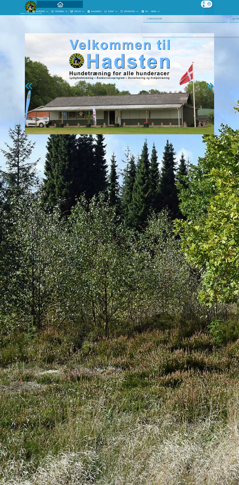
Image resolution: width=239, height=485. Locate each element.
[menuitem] (46, 11)
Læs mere (118, 441)
